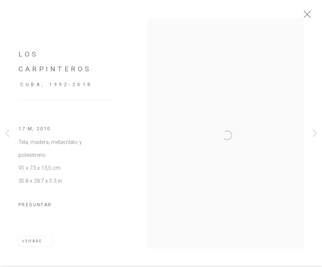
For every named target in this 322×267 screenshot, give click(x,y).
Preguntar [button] (35, 209)
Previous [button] (7, 133)
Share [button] (33, 245)
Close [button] (311, 16)
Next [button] (314, 133)
